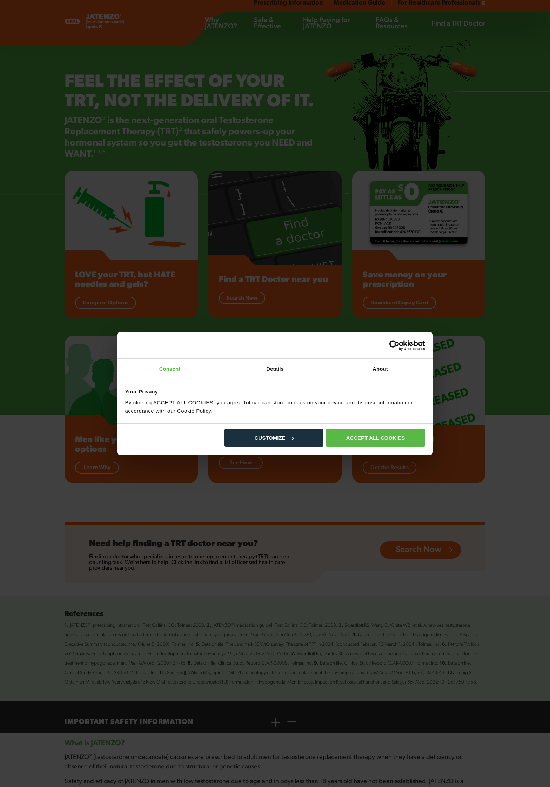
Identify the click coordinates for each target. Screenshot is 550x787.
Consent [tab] (170, 368)
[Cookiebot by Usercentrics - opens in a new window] (394, 345)
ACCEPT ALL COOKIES (375, 438)
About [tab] (380, 368)
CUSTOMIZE (274, 438)
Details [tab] (275, 368)
